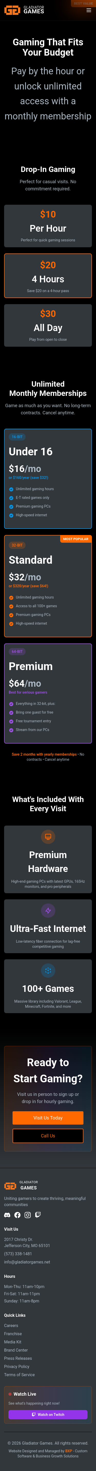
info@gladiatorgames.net (27, 1262)
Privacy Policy (16, 1366)
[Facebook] (17, 1215)
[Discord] (7, 1215)
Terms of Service (19, 1374)
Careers (11, 1325)
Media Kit (12, 1342)
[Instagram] (28, 1215)
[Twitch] (38, 1215)
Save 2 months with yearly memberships (44, 754)
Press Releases (18, 1358)
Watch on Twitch (48, 1415)
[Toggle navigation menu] (89, 10)
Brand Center (16, 1350)
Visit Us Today (48, 1117)
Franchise (13, 1333)
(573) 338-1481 (18, 1253)
